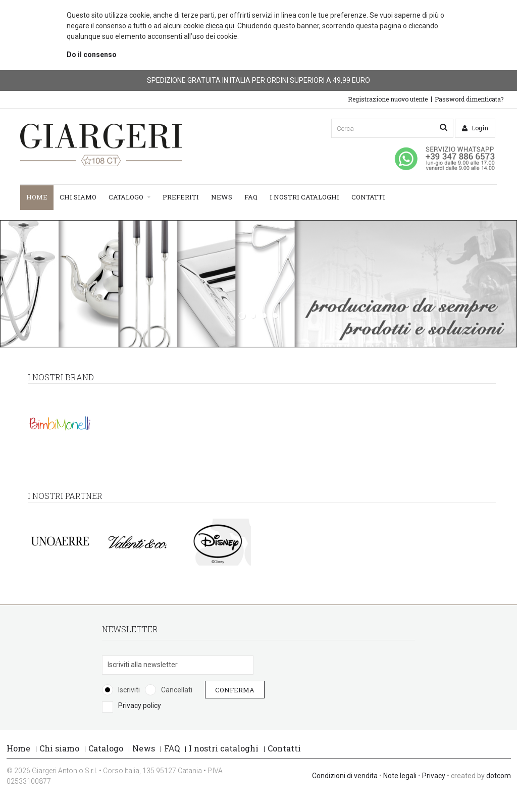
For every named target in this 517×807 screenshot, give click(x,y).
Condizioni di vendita (345, 776)
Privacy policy (139, 705)
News (221, 196)
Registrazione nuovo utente (388, 99)
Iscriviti (129, 690)
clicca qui (219, 26)
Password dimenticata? (469, 99)
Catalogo (129, 197)
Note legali (400, 776)
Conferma (234, 689)
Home (36, 196)
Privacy (433, 776)
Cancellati (176, 690)
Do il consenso (92, 55)
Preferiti (181, 196)
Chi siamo (78, 196)
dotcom (498, 776)
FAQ (250, 196)
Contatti (368, 196)
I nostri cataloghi (304, 196)
